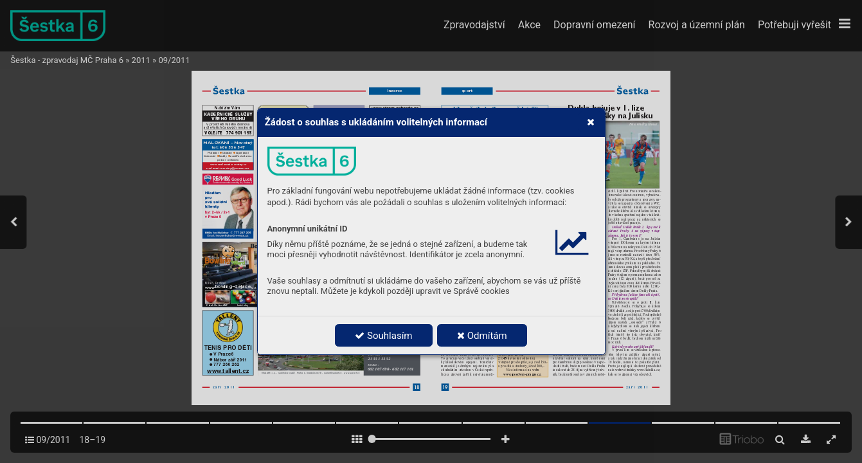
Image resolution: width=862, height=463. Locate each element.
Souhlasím (383, 335)
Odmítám (482, 335)
